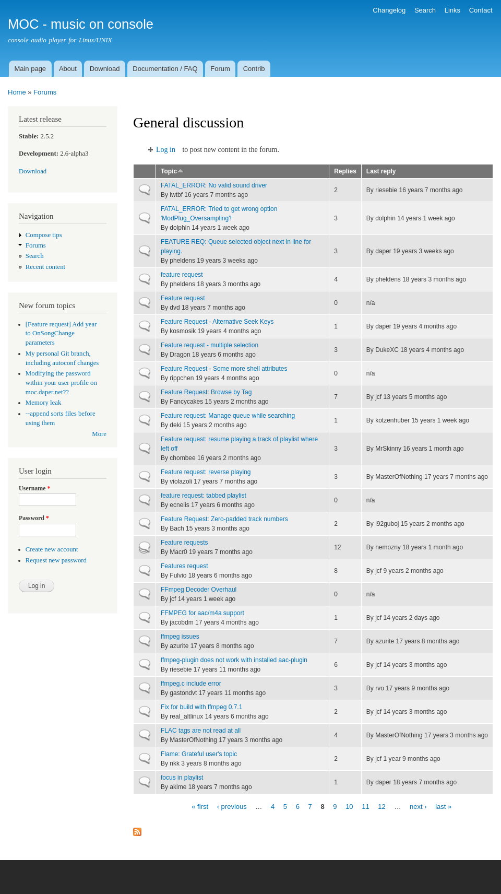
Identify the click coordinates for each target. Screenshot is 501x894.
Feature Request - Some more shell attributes (224, 368)
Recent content (45, 266)
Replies (345, 171)
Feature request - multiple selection (209, 345)
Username (34, 488)
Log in (165, 150)
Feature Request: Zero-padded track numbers (224, 519)
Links (452, 10)
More (99, 434)
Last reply (381, 171)
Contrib (254, 69)
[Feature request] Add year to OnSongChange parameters (61, 334)
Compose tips (44, 235)
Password (34, 518)
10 (349, 806)
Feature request (183, 298)
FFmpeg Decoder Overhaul (198, 589)
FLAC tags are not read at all (201, 730)
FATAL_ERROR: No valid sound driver (214, 185)
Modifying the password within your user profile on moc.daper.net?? (61, 383)
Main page (30, 69)
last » (443, 806)
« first (200, 806)
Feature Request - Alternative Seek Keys (217, 321)
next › (418, 806)
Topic (172, 171)
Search (425, 10)
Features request (184, 566)
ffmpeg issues (180, 636)
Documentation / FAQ (165, 69)
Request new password (56, 560)
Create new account (52, 549)
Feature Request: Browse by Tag (206, 392)
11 (365, 806)
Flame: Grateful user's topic (199, 754)
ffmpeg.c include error (191, 683)
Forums (44, 92)
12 (381, 806)
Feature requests (184, 542)
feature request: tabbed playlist (203, 495)
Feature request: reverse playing (206, 472)
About (68, 69)
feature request (182, 274)
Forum (220, 69)
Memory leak (44, 402)
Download (105, 69)
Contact (481, 10)
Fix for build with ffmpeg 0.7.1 (201, 707)
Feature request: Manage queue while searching (228, 415)
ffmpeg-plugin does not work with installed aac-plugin (234, 660)
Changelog (389, 10)
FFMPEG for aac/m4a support (202, 613)
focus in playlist (182, 777)
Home (17, 92)
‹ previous (232, 806)
